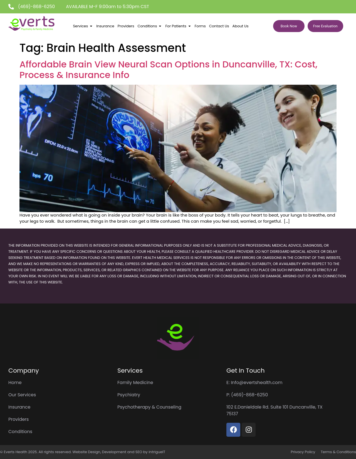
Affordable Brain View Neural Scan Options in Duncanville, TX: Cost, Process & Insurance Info (168, 69)
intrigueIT (157, 452)
